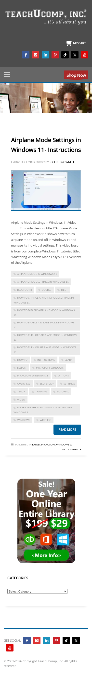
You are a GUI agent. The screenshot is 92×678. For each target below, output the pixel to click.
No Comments (71, 449)
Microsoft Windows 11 (32, 375)
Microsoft (48, 444)
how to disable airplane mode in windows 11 (44, 312)
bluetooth (24, 289)
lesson (21, 367)
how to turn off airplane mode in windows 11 (45, 337)
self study (47, 383)
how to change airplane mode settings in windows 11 (43, 300)
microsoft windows (50, 367)
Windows (23, 419)
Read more (67, 429)
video (21, 399)
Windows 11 (64, 444)
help (64, 289)
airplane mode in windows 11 (37, 273)
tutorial (63, 391)
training (41, 391)
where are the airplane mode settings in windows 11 (42, 410)
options (63, 375)
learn (69, 359)
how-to (22, 359)
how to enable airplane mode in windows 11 (43, 325)
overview (23, 383)
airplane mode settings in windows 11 (43, 281)
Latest (36, 444)
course (46, 289)
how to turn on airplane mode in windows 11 (44, 349)
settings (69, 383)
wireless (45, 419)
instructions (46, 359)
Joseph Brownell (62, 162)
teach (21, 391)
